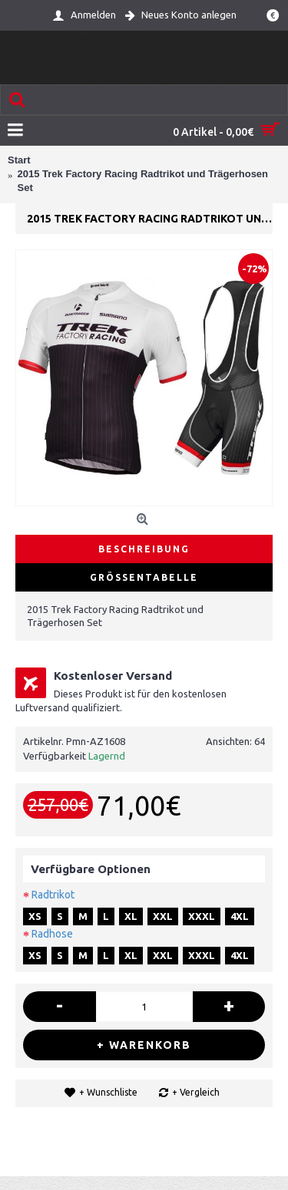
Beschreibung (144, 549)
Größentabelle (144, 577)
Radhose (52, 934)
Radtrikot (52, 894)
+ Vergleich (196, 1092)
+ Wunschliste (108, 1092)
